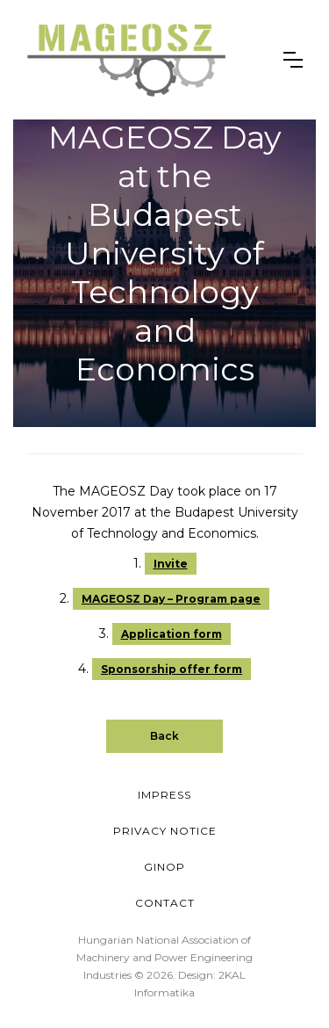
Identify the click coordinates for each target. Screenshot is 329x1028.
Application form (171, 634)
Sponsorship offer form (171, 669)
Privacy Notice (165, 830)
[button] (293, 60)
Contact (165, 902)
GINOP (164, 866)
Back (164, 735)
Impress (164, 794)
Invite (171, 563)
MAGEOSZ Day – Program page (171, 598)
